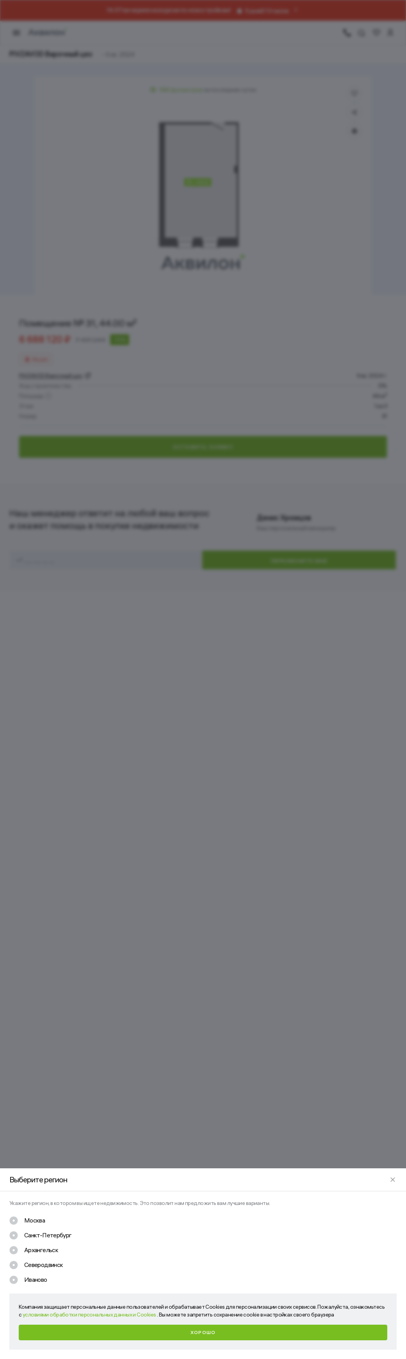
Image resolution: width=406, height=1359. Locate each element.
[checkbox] (27, 1220)
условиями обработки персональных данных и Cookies (90, 1314)
